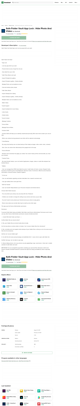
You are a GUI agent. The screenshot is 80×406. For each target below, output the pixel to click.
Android (70, 2)
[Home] (3, 25)
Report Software (27, 353)
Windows (56, 2)
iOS (65, 2)
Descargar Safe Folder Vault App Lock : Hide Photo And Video (15, 361)
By (9, 33)
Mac (62, 2)
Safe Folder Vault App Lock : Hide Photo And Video (29, 30)
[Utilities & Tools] (11, 25)
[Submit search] (13, 3)
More (76, 2)
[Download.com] (6, 3)
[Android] (6, 25)
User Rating (22, 33)
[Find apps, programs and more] (33, 3)
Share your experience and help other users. (42, 41)
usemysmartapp (23, 45)
